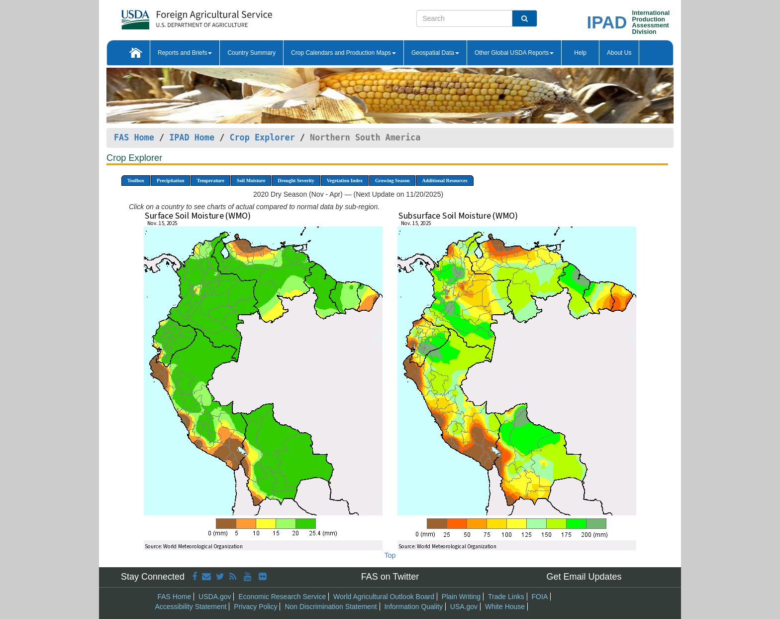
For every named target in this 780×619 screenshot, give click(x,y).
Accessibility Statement (191, 607)
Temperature (210, 180)
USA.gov (464, 607)
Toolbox (135, 180)
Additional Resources (444, 180)
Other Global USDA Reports (514, 52)
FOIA (540, 597)
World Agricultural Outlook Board (383, 597)
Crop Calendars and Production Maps (343, 52)
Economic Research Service (282, 597)
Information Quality (413, 607)
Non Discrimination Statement (331, 607)
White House (505, 607)
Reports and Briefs (185, 52)
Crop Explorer (261, 137)
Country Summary (251, 52)
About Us (619, 52)
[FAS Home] (171, 16)
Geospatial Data (435, 52)
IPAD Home (191, 137)
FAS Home (134, 137)
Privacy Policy (255, 607)
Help (580, 52)
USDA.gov (214, 597)
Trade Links (506, 597)
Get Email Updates (583, 577)
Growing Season (392, 180)
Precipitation (170, 180)
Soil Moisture (251, 180)
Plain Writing (461, 597)
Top (390, 555)
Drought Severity (296, 180)
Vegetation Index (345, 180)
